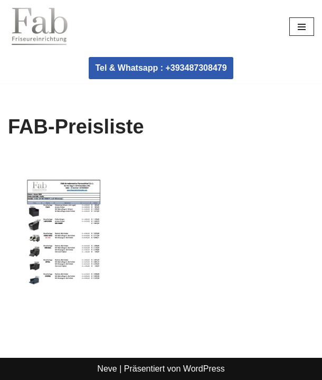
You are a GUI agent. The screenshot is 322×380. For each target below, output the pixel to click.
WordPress (204, 368)
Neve (107, 368)
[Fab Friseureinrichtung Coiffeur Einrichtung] (39, 26)
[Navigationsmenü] (301, 26)
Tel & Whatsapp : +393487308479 (160, 67)
